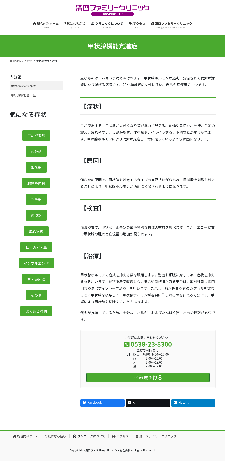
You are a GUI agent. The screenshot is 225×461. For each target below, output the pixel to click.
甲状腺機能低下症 (23, 95)
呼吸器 (36, 199)
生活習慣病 (36, 135)
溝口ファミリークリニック (156, 436)
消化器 (36, 167)
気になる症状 (55, 436)
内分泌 (16, 77)
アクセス (120, 436)
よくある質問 (36, 311)
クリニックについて (89, 436)
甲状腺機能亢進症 (23, 86)
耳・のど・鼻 (36, 247)
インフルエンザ (36, 263)
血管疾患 (36, 231)
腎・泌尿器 (36, 279)
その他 (36, 295)
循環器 (36, 215)
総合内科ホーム (26, 436)
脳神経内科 (36, 183)
